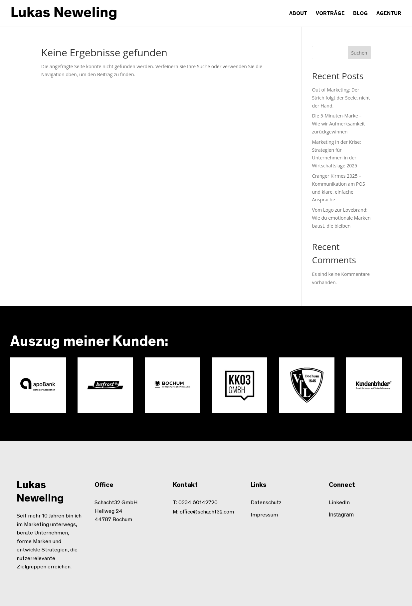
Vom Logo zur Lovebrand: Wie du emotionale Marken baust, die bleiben (341, 218)
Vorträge (330, 13)
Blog (360, 13)
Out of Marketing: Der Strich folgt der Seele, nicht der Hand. (341, 98)
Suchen (359, 53)
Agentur (388, 13)
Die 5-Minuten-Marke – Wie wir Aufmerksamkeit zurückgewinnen (338, 123)
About (298, 13)
